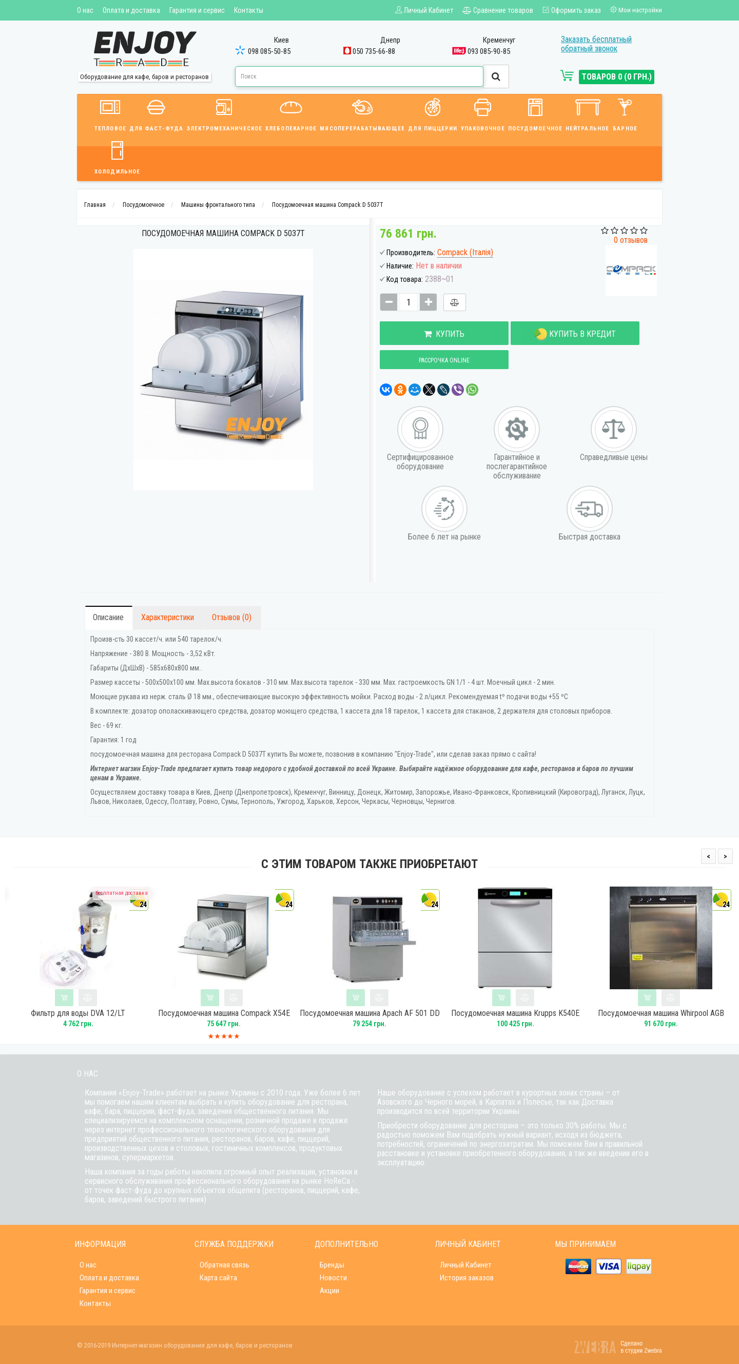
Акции (329, 1290)
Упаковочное (483, 113)
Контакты (248, 10)
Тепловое (110, 113)
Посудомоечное (535, 113)
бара (112, 1111)
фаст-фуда (176, 1111)
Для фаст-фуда (156, 113)
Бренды (332, 1265)
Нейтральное (587, 113)
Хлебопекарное (291, 113)
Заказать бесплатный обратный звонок (596, 43)
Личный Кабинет (466, 1265)
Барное (625, 113)
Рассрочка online (431, 360)
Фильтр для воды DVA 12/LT (99, 1013)
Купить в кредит (538, 334)
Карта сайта (218, 1277)
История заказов (467, 1277)
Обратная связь (224, 1265)
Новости (333, 1277)
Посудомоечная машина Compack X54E (245, 1013)
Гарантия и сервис (197, 10)
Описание (108, 617)
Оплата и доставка (131, 10)
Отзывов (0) (231, 617)
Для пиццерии (432, 113)
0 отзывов (631, 240)
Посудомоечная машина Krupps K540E (537, 1013)
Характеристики (167, 617)
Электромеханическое (224, 113)
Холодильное (117, 156)
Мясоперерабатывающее (362, 113)
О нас (85, 10)
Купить (432, 334)
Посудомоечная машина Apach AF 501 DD (391, 1013)
